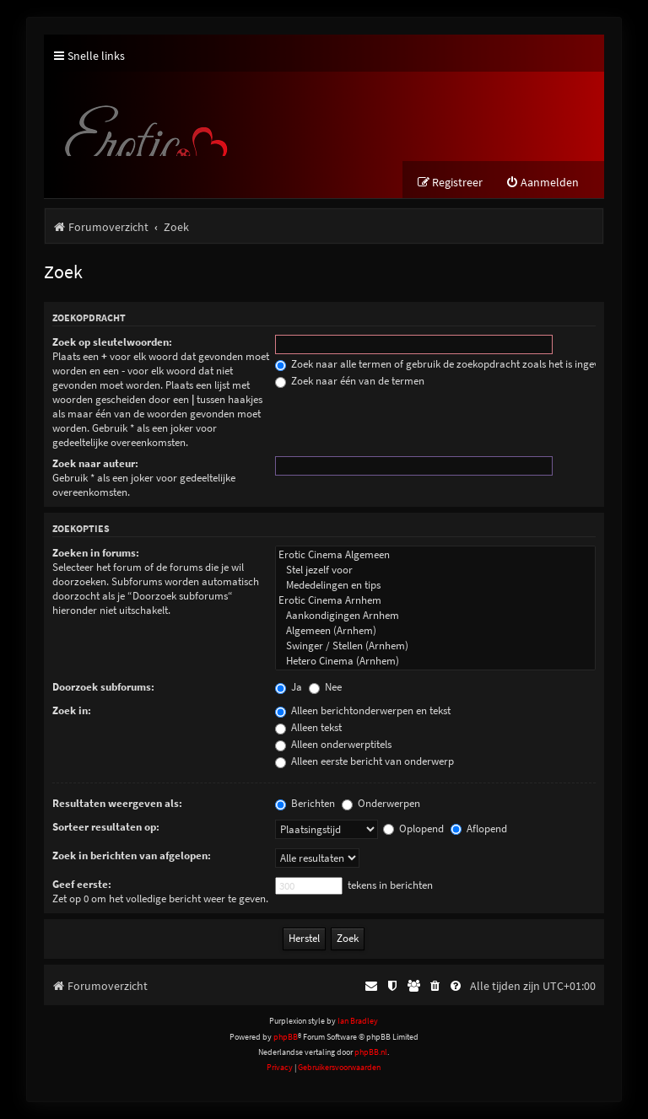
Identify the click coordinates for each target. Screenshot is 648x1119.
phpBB (285, 1036)
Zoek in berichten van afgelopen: (131, 855)
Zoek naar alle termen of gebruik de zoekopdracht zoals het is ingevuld (444, 364)
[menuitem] (542, 182)
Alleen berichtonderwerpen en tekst (363, 710)
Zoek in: (71, 710)
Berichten (305, 803)
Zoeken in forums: (95, 553)
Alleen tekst (308, 727)
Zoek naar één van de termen (349, 381)
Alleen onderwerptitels (333, 744)
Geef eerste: (81, 884)
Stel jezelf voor (435, 570)
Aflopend (479, 828)
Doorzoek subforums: (103, 687)
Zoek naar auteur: (95, 463)
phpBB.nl (370, 1051)
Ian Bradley (358, 1020)
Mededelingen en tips (435, 585)
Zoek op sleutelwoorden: (112, 342)
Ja (288, 687)
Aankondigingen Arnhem (435, 615)
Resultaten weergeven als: (117, 803)
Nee (325, 687)
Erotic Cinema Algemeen (435, 554)
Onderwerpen (381, 803)
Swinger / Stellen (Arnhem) (435, 646)
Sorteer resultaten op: (105, 827)
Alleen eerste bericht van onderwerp (364, 761)
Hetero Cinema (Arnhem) (435, 661)
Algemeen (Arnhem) (435, 630)
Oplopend (413, 828)
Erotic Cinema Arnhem (435, 600)
